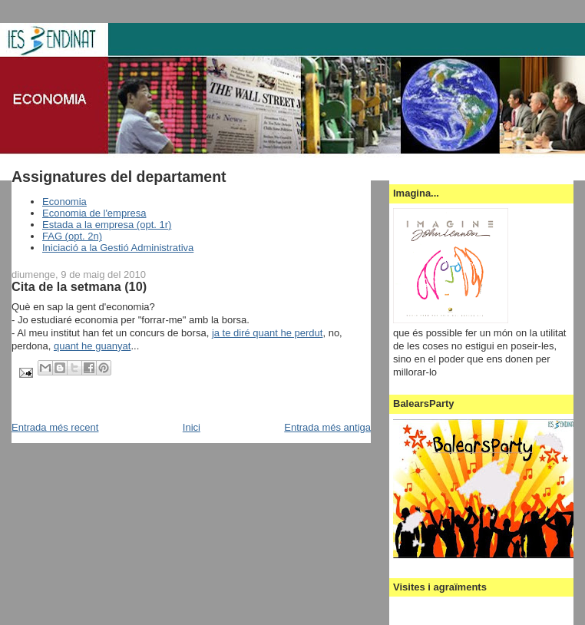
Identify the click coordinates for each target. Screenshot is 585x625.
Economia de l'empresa (94, 213)
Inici (191, 427)
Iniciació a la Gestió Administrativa (117, 247)
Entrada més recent (55, 427)
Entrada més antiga (327, 427)
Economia (64, 201)
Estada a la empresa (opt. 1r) (106, 224)
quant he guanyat (92, 346)
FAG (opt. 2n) (72, 236)
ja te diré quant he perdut (267, 333)
